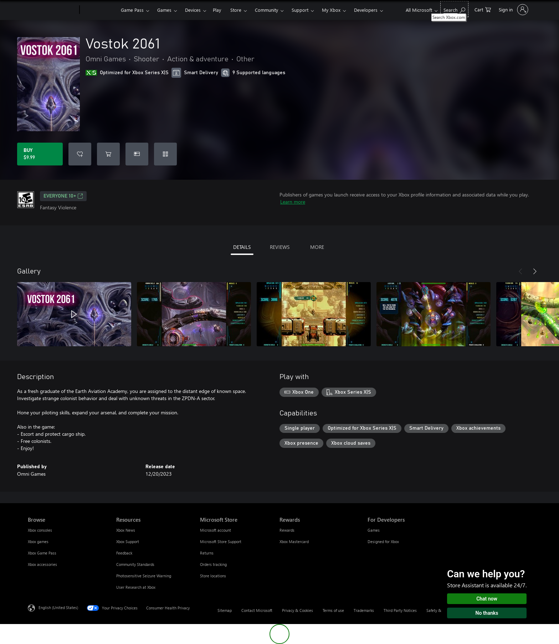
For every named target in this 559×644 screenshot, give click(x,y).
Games (164, 10)
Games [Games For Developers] (374, 530)
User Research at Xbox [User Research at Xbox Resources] (135, 587)
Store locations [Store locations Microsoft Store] (213, 575)
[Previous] (520, 271)
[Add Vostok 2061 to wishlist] (79, 154)
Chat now (486, 599)
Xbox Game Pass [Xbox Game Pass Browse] (42, 553)
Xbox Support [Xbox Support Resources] (127, 541)
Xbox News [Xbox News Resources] (125, 530)
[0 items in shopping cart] (483, 9)
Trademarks (364, 610)
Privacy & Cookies (297, 610)
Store (235, 10)
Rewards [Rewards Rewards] (287, 530)
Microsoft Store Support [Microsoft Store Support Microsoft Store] (220, 541)
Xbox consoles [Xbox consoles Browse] (40, 530)
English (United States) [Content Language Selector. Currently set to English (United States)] (58, 607)
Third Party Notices (400, 610)
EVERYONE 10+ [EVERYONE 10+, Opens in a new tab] (63, 196)
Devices (193, 10)
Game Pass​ (132, 10)
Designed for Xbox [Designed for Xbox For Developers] (383, 541)
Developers (366, 10)
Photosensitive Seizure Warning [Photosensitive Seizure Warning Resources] (143, 575)
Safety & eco (437, 610)
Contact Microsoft (256, 610)
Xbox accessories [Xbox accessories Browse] (42, 564)
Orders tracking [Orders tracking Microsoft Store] (213, 564)
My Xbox (331, 10)
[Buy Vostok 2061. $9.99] (40, 154)
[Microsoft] (52, 10)
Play (217, 10)
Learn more (292, 201)
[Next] (535, 271)
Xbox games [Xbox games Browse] (38, 541)
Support (300, 10)
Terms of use (333, 610)
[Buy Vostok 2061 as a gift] (136, 154)
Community (266, 10)
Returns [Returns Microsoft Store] (207, 553)
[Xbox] (99, 10)
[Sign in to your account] (512, 9)
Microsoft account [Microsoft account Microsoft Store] (215, 530)
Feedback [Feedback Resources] (124, 553)
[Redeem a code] (165, 154)
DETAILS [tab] (242, 247)
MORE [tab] (317, 247)
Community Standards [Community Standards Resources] (135, 564)
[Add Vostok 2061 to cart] (108, 154)
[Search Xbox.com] (454, 9)
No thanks (487, 613)
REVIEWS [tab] (279, 247)
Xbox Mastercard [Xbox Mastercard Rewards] (294, 541)
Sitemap (224, 610)
